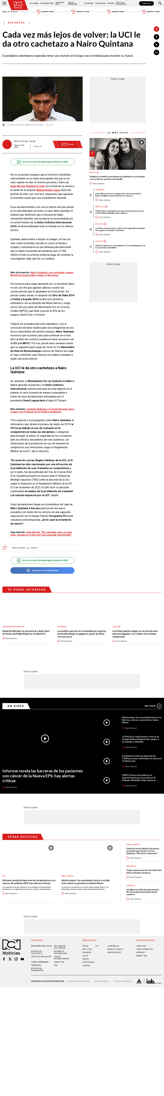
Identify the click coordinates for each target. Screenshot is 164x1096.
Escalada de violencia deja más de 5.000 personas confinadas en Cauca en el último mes (142, 758)
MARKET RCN (141, 956)
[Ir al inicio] (18, 5)
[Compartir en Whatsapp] (156, 52)
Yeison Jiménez (133, 844)
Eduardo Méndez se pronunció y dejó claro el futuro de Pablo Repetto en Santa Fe (26, 632)
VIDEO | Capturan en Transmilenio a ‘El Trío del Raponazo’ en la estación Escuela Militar (120, 246)
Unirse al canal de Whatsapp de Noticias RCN (42, 162)
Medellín (99, 207)
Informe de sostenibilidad (60, 952)
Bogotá (98, 224)
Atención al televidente (36, 952)
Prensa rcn (36, 965)
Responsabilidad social (41, 946)
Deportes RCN (60, 3)
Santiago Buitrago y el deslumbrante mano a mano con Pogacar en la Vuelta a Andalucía (42, 410)
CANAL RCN (146, 3)
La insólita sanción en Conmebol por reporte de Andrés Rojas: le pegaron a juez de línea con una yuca (118, 195)
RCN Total (87, 949)
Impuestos (131, 866)
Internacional (47, 3)
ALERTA (85, 959)
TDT (96, 946)
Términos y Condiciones (123, 981)
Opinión (110, 3)
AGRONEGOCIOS (114, 952)
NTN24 (85, 946)
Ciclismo (34, 548)
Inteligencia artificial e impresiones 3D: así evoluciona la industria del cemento (142, 892)
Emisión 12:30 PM (80, 12)
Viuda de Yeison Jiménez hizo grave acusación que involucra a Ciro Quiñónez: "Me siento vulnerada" (142, 851)
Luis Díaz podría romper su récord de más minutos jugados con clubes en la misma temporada (135, 634)
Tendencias (100, 3)
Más (153, 705)
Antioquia (94, 173)
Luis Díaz (116, 627)
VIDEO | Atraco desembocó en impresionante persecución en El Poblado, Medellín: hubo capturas (119, 212)
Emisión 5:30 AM (45, 12)
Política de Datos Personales (79, 981)
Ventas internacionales (61, 957)
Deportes (16, 23)
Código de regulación (41, 956)
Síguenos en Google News (42, 570)
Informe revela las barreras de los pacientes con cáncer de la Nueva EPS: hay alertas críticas (42, 775)
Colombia (34, 3)
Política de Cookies (102, 981)
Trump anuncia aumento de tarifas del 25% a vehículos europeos (143, 871)
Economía (88, 3)
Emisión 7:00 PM (115, 12)
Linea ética (59, 962)
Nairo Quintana (18, 548)
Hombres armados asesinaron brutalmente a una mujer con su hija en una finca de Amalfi (117, 177)
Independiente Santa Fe (13, 627)
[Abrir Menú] (4, 3)
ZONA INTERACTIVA (144, 949)
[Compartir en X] (156, 44)
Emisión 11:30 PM (151, 12)
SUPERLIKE (140, 952)
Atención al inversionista (37, 969)
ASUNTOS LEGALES (115, 949)
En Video (16, 705)
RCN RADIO (86, 952)
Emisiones (10, 12)
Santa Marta (67, 876)
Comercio (130, 885)
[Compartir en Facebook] (156, 37)
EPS (3, 876)
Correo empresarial (40, 962)
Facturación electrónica (60, 947)
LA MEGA (86, 965)
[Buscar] (160, 3)
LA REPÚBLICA (113, 946)
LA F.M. (85, 956)
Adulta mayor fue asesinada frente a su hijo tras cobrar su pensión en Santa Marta (141, 720)
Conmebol (100, 190)
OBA (55, 965)
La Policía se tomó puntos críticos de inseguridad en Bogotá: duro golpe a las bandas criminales (120, 229)
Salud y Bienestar (72, 3)
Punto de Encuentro (121, 3)
